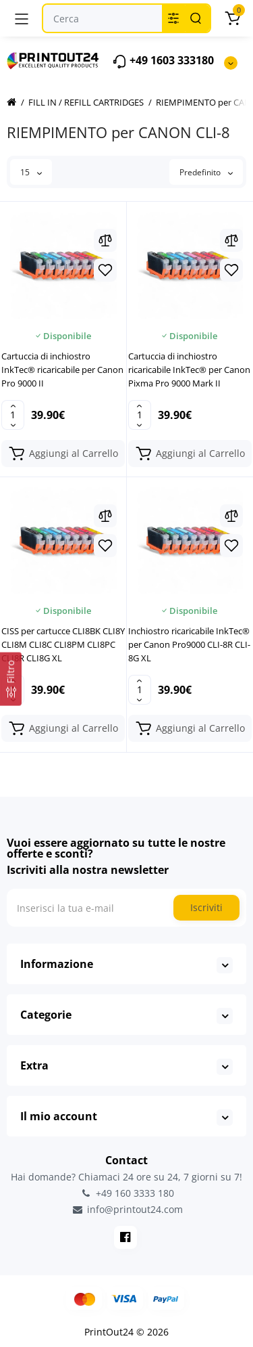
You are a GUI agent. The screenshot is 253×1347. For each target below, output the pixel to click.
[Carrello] (232, 18)
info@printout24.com (127, 1210)
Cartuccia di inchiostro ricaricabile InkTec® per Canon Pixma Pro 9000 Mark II (189, 369)
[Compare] (105, 240)
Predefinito (206, 172)
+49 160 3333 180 (127, 1193)
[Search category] (173, 18)
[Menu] (21, 18)
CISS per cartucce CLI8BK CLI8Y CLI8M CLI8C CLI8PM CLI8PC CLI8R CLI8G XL (63, 644)
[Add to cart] (63, 453)
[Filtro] (11, 679)
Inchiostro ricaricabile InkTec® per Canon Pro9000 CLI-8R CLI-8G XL (189, 644)
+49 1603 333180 (163, 61)
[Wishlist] (105, 270)
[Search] (195, 18)
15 (31, 172)
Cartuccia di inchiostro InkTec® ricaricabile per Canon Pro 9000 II (62, 369)
